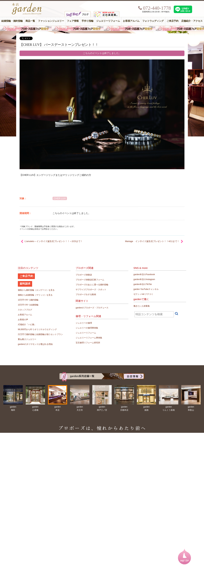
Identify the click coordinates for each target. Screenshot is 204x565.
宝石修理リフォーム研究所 (88, 342)
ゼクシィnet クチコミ (143, 294)
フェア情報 (73, 21)
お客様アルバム (131, 21)
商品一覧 (30, 21)
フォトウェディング (153, 21)
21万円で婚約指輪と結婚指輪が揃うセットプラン (40, 334)
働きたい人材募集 (141, 306)
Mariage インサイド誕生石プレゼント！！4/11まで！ (152, 241)
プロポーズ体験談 (84, 275)
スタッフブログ (25, 310)
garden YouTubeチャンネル (146, 289)
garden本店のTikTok (142, 284)
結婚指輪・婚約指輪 (12, 21)
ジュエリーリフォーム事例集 (89, 338)
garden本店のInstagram (144, 279)
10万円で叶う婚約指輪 (28, 300)
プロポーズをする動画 (86, 294)
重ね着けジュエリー (27, 339)
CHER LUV (60, 198)
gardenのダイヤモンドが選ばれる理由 (35, 344)
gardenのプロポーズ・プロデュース (92, 308)
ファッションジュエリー (51, 21)
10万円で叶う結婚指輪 (28, 305)
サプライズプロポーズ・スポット (91, 289)
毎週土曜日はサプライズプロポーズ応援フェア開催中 (102, 28)
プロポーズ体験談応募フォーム (90, 280)
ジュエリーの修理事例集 (87, 328)
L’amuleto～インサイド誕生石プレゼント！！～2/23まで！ (54, 241)
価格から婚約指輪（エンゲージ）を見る (36, 290)
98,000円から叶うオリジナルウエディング (37, 329)
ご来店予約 (172, 21)
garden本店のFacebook (144, 274)
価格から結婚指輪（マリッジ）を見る (35, 295)
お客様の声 (23, 319)
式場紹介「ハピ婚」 (27, 324)
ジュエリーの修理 (84, 323)
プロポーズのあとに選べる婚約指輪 (92, 284)
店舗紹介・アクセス (192, 21)
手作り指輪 (88, 21)
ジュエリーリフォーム (108, 21)
